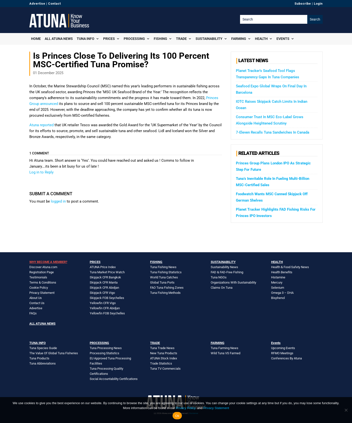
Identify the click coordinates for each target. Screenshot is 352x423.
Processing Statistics (104, 353)
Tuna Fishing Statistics (166, 272)
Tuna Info (85, 39)
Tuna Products (39, 358)
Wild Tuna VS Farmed (225, 353)
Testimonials (38, 277)
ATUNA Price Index (103, 267)
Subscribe (303, 3)
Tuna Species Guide (43, 348)
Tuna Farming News (224, 348)
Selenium (277, 287)
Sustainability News (224, 267)
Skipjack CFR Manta (104, 282)
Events (282, 39)
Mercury (276, 282)
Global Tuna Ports (162, 282)
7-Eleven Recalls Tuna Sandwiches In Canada (272, 132)
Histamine (278, 277)
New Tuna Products (163, 353)
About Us (35, 298)
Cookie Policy (38, 287)
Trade (181, 39)
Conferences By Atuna (286, 358)
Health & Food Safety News (290, 267)
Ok (177, 416)
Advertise (37, 3)
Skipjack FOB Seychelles (107, 298)
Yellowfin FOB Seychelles (107, 313)
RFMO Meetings (282, 353)
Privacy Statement (42, 293)
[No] (345, 410)
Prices (109, 39)
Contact (54, 3)
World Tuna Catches (164, 277)
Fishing (160, 39)
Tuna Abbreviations (42, 363)
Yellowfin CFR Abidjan (105, 308)
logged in (58, 201)
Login (318, 3)
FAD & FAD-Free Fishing (227, 272)
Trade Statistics (161, 363)
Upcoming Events (283, 348)
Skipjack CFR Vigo (102, 293)
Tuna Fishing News (163, 267)
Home (36, 39)
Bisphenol (278, 298)
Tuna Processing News (106, 348)
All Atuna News (59, 39)
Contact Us (36, 303)
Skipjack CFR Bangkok (105, 277)
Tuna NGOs (219, 277)
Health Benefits (281, 272)
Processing (134, 39)
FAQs (33, 313)
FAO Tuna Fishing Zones (167, 287)
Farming (238, 39)
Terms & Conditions (42, 282)
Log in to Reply (41, 172)
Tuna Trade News (162, 348)
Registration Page (41, 272)
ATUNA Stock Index (163, 358)
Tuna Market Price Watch (107, 272)
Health (261, 39)
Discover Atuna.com (43, 267)
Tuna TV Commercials (165, 368)
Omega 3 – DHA (282, 293)
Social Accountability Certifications (114, 379)
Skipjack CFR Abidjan (104, 287)
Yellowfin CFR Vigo (103, 303)
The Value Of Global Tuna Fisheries (53, 353)
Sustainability (209, 39)
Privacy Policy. (186, 408)
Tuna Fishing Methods (165, 293)
